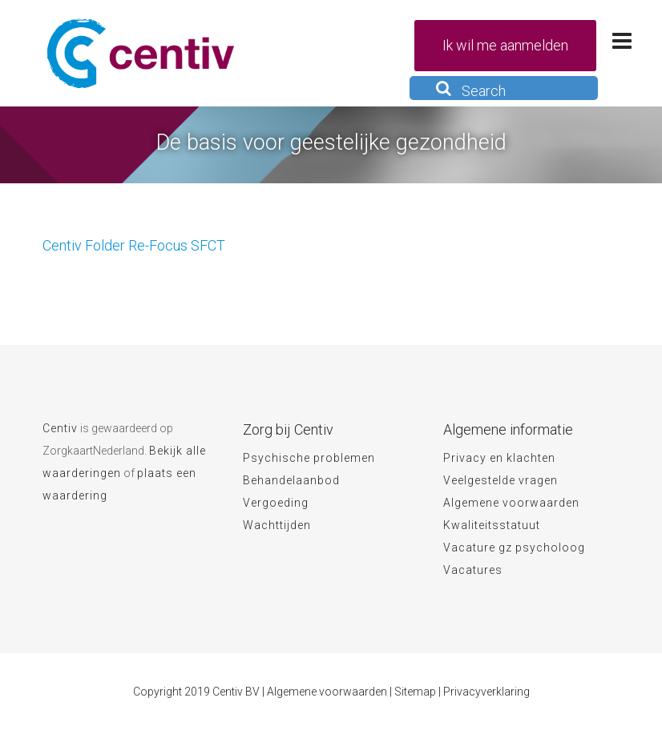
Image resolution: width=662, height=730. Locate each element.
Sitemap (415, 691)
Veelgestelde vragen (500, 480)
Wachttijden (277, 525)
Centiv (60, 428)
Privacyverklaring (486, 691)
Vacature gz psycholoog (514, 547)
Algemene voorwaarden (511, 502)
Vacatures (473, 570)
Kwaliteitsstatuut (491, 525)
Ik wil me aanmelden (505, 45)
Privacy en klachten (499, 457)
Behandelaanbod (291, 480)
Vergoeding (276, 502)
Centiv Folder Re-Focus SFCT (133, 245)
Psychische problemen (309, 457)
